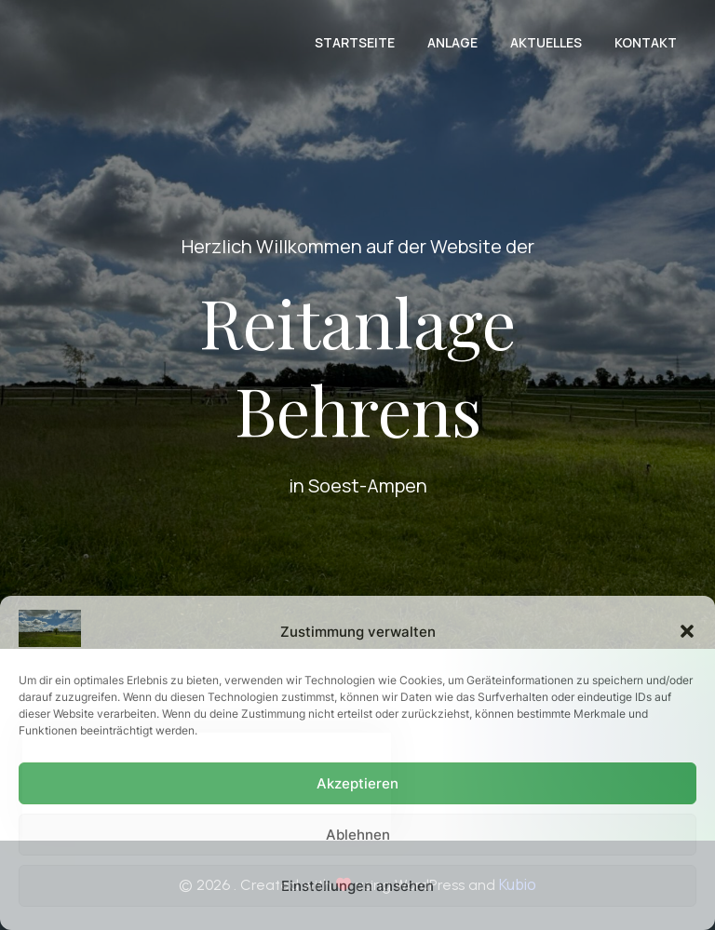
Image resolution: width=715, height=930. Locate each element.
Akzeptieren (357, 783)
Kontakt (645, 42)
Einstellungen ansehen (357, 886)
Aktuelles (546, 42)
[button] (687, 631)
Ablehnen (358, 834)
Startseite (355, 42)
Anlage (452, 42)
